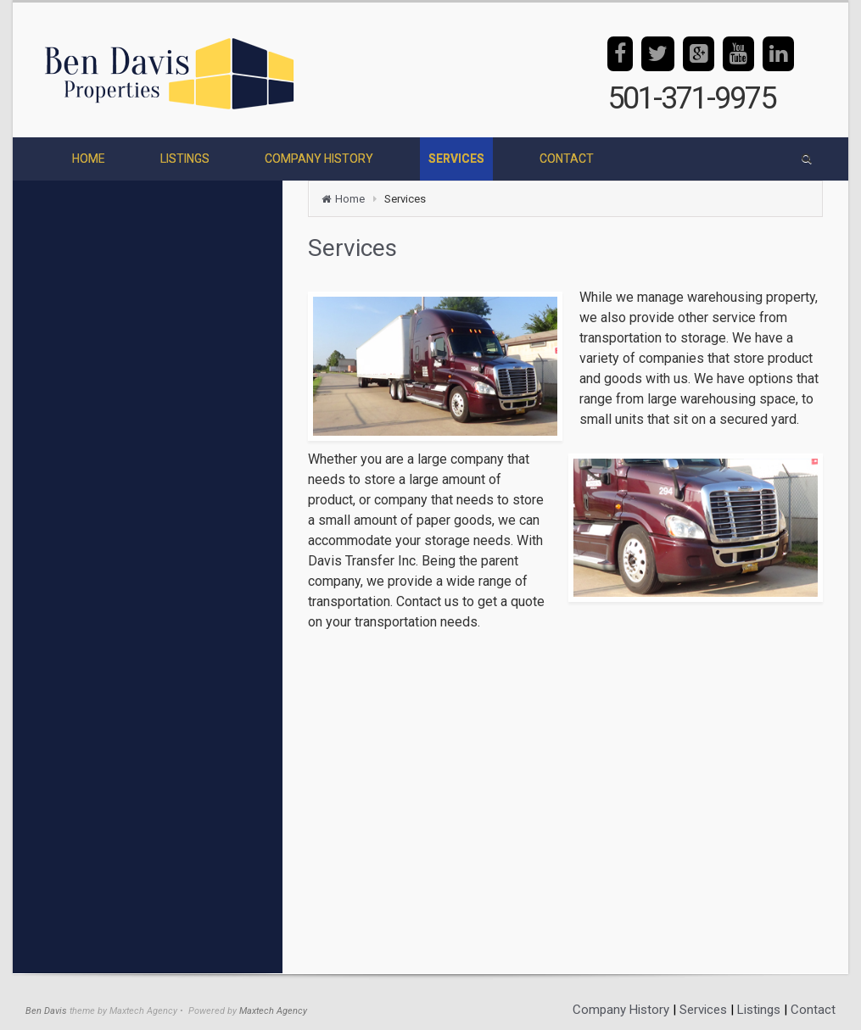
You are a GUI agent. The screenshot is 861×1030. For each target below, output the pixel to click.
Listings (758, 1009)
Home (350, 198)
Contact (813, 1009)
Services (703, 1009)
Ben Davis (46, 1010)
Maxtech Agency (273, 1010)
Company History (621, 1009)
